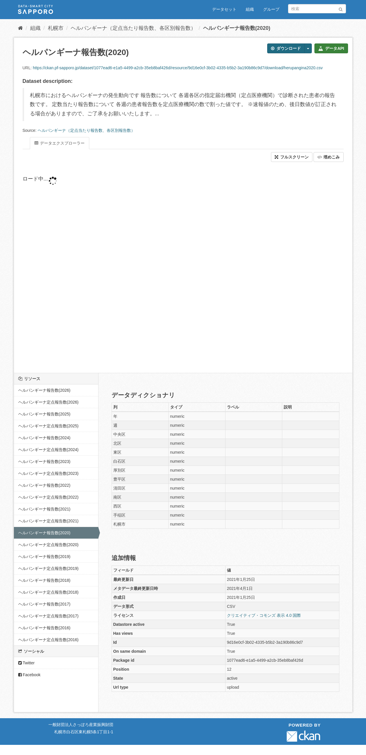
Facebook (29, 674)
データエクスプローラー (59, 143)
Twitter (26, 663)
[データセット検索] (317, 8)
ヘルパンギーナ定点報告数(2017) (48, 616)
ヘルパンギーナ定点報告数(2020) (48, 544)
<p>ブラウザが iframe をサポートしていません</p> (162, 267)
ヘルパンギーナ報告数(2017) (44, 604)
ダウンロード (286, 48)
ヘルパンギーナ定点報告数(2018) (48, 592)
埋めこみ (328, 157)
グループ (271, 9)
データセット (224, 9)
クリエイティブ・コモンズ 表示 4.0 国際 (264, 615)
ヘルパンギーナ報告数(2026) (44, 390)
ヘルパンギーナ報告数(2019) (44, 556)
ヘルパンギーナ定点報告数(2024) (48, 449)
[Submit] (340, 8)
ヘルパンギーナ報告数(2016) (44, 627)
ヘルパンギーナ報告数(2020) (236, 28)
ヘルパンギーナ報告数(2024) (44, 437)
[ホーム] (20, 28)
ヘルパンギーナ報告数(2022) (44, 485)
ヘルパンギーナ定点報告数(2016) (48, 639)
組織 (250, 9)
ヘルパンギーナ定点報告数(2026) (48, 402)
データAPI (331, 48)
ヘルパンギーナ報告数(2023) (44, 461)
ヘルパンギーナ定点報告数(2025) (48, 426)
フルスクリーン (292, 157)
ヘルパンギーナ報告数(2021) (44, 509)
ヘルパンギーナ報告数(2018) (44, 580)
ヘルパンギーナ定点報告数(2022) (48, 497)
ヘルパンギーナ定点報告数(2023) (48, 473)
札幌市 (55, 28)
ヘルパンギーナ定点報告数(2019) (48, 568)
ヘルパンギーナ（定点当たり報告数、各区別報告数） (133, 28)
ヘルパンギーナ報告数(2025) (44, 414)
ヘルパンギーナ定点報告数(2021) (48, 521)
